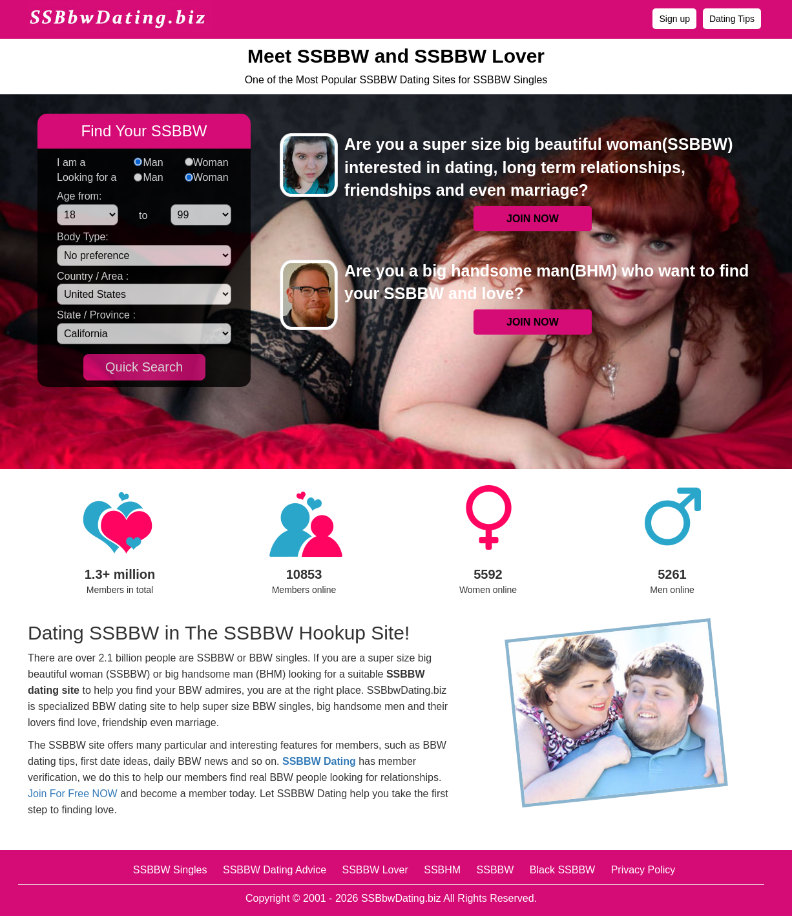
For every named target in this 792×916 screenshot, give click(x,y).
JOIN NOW (532, 218)
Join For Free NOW (73, 793)
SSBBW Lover (375, 869)
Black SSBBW (562, 869)
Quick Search (144, 367)
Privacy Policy (643, 869)
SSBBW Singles (170, 869)
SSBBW (495, 869)
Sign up (674, 19)
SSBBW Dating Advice (274, 869)
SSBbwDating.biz (401, 898)
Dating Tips (732, 19)
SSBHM (442, 869)
